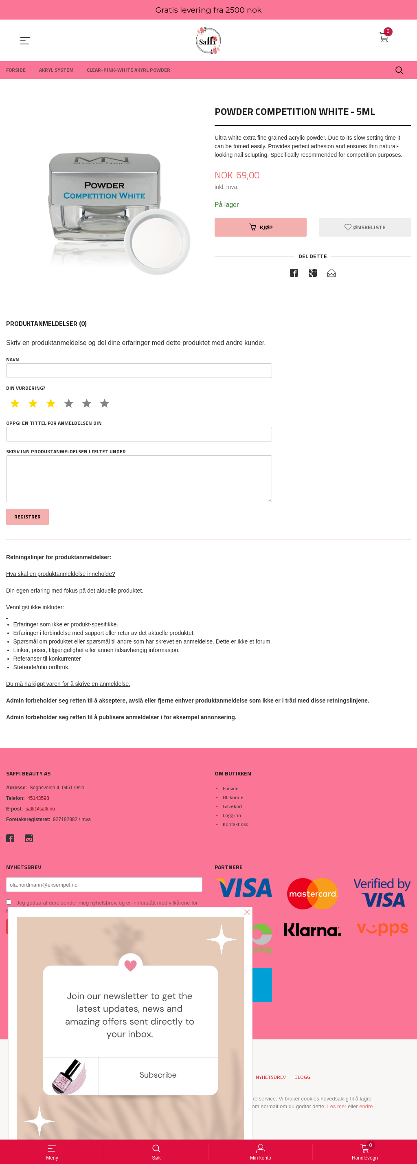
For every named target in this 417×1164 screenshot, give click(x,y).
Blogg (302, 1077)
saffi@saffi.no (40, 809)
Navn (139, 367)
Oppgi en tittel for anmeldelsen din (139, 430)
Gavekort (232, 806)
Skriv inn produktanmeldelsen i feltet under (139, 475)
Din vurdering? (25, 388)
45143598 (38, 798)
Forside (231, 788)
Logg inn (232, 815)
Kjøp (260, 227)
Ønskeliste (365, 227)
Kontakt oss (235, 824)
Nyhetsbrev (271, 1077)
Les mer (336, 1106)
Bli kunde (233, 797)
